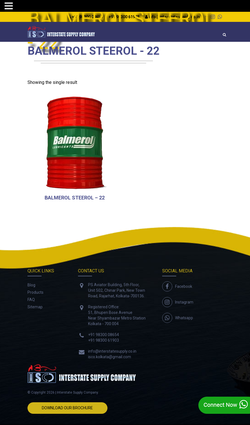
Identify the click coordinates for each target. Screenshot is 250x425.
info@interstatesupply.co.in (112, 351)
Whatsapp (184, 318)
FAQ (31, 299)
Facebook (183, 286)
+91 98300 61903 (103, 340)
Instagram (184, 302)
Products (35, 292)
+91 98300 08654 (103, 334)
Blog (31, 285)
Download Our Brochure (67, 408)
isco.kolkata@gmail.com (109, 357)
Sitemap (35, 307)
